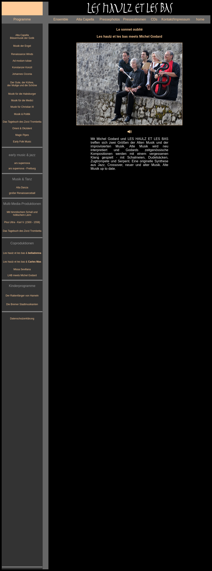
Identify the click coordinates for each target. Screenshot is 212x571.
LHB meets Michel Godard (22, 275)
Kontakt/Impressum (175, 19)
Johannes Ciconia (22, 74)
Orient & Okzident (22, 128)
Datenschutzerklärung (22, 318)
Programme (22, 19)
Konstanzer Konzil (22, 67)
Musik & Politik (22, 114)
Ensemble (60, 19)
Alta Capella (85, 19)
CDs (154, 19)
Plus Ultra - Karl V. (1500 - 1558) (22, 222)
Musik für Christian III (22, 106)
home (200, 19)
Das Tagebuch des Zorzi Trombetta (22, 121)
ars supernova (22, 163)
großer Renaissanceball (22, 193)
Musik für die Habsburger (22, 93)
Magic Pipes (22, 135)
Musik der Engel (22, 45)
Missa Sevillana (22, 269)
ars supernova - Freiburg (22, 168)
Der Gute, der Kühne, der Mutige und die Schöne (22, 84)
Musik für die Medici (22, 100)
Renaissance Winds (22, 54)
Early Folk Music (22, 141)
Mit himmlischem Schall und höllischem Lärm (22, 213)
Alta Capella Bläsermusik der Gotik (22, 36)
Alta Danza (22, 187)
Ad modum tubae (22, 60)
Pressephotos (110, 19)
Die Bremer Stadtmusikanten (22, 304)
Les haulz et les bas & (22, 253)
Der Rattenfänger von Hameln (22, 295)
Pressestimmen (134, 19)
